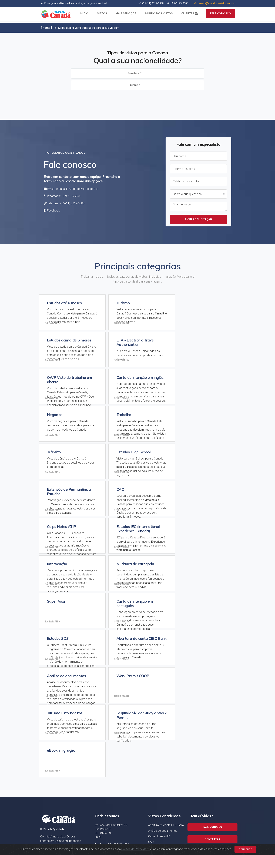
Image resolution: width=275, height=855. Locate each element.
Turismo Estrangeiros (161, 813)
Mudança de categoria (162, 739)
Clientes (187, 15)
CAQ (151, 676)
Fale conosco (219, 14)
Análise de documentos (162, 664)
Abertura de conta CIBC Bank (166, 659)
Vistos (100, 14)
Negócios (154, 787)
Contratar (212, 673)
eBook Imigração (159, 702)
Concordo (245, 846)
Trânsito (153, 808)
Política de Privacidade (135, 846)
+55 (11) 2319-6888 (151, 3)
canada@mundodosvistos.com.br (214, 3)
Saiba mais (53, 323)
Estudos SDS (156, 708)
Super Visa (154, 754)
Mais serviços (124, 14)
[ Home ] (46, 27)
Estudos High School (161, 781)
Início (82, 14)
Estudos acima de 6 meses (165, 775)
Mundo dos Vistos (156, 14)
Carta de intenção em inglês (165, 681)
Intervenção (155, 733)
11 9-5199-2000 (177, 3)
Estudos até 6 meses (161, 760)
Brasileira (135, 73)
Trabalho (153, 802)
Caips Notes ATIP (159, 670)
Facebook (53, 210)
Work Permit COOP (160, 697)
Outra (135, 85)
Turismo (153, 819)
